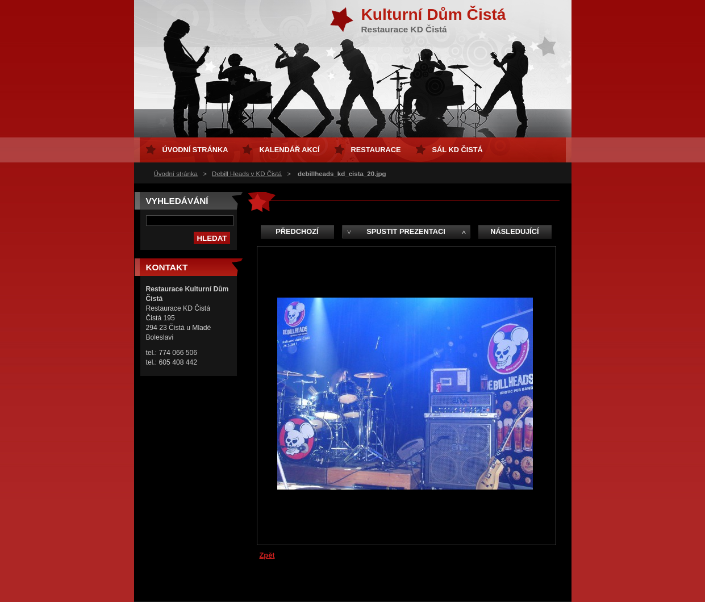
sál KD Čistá (457, 149)
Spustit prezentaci (405, 231)
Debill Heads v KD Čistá (247, 173)
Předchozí (297, 231)
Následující (514, 231)
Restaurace (376, 149)
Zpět (267, 555)
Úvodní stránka (176, 173)
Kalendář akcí (289, 149)
